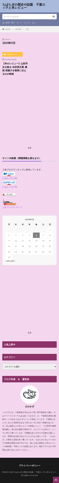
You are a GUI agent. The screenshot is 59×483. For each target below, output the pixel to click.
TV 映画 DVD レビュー (13, 54)
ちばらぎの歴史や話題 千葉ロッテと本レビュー (23, 6)
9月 (27, 29)
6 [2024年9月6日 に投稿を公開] (36, 235)
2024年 (18, 29)
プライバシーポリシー (29, 465)
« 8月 (8, 261)
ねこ (34, 22)
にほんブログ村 (9, 178)
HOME (8, 29)
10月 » (12, 261)
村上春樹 (6, 22)
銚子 (13, 22)
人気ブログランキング (12, 207)
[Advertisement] (29, 115)
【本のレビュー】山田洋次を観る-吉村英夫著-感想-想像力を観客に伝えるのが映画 (15, 68)
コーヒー (27, 22)
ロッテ (19, 22)
